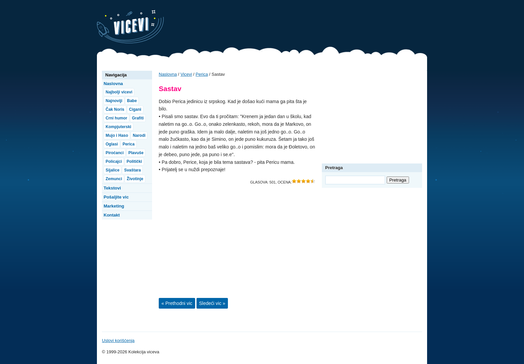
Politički (134, 161)
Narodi (139, 135)
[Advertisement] (305, 25)
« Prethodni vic (176, 303)
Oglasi (112, 144)
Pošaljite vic (116, 197)
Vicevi (130, 26)
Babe (132, 100)
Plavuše (135, 152)
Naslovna (168, 74)
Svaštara (132, 170)
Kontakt (112, 215)
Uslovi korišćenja (118, 340)
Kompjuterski (118, 126)
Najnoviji (114, 100)
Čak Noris (115, 109)
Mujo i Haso (117, 135)
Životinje (135, 178)
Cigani (135, 109)
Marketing (114, 206)
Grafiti (138, 118)
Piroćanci (115, 152)
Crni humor (116, 118)
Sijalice (112, 170)
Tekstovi (112, 188)
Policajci (114, 161)
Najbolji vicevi (119, 92)
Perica (201, 74)
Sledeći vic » (212, 303)
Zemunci (114, 178)
